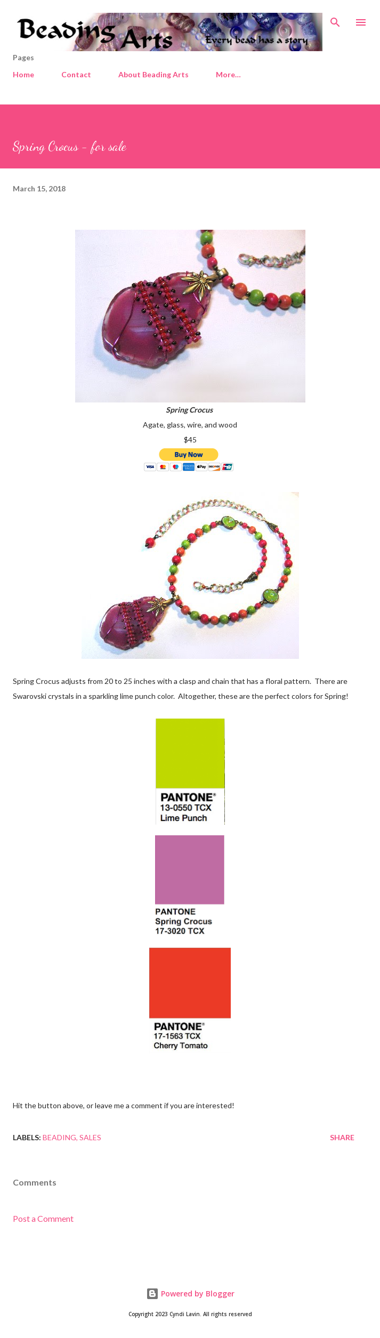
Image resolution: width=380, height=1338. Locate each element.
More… (228, 74)
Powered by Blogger (190, 1293)
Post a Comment (43, 1218)
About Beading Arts (153, 74)
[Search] (335, 19)
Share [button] (342, 1137)
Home (23, 74)
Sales (90, 1137)
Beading (59, 1137)
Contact (76, 74)
